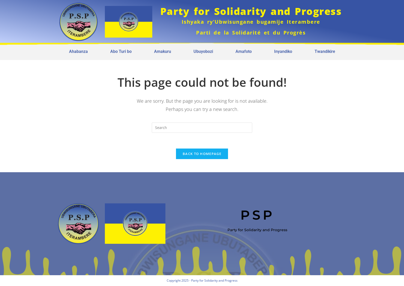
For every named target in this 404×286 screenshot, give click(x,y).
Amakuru (162, 50)
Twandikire (325, 50)
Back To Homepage (202, 153)
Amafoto (243, 50)
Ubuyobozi (203, 50)
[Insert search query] (202, 128)
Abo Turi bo (121, 50)
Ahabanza (78, 50)
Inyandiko (283, 50)
